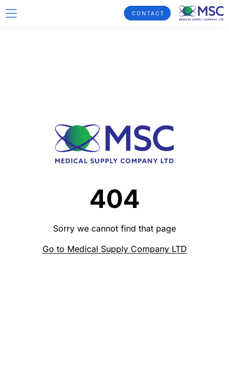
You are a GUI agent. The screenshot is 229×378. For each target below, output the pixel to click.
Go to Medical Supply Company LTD (115, 249)
